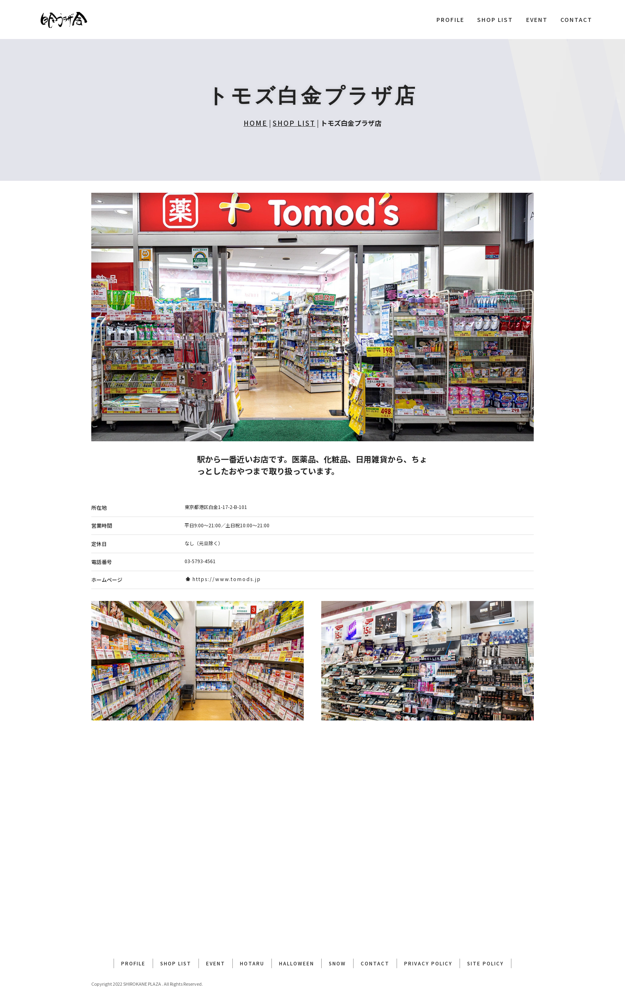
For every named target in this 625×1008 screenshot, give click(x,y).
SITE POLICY (485, 963)
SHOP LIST (495, 19)
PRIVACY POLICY (428, 963)
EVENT (537, 19)
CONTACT (576, 19)
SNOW (337, 963)
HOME (255, 123)
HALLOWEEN (296, 963)
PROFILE (450, 19)
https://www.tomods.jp (223, 578)
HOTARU (252, 963)
